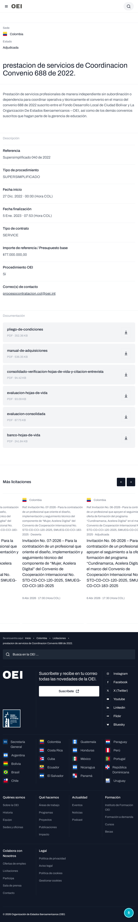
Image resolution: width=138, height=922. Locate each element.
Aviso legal (46, 865)
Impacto (44, 834)
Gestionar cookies (50, 880)
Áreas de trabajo (49, 805)
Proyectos (45, 819)
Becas (109, 831)
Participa (8, 878)
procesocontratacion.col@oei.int (29, 293)
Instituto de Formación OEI (119, 807)
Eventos (77, 805)
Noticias (77, 812)
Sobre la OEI (11, 805)
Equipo (7, 819)
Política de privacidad (52, 858)
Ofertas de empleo (14, 863)
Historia (8, 812)
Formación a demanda (119, 816)
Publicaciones (48, 827)
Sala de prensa (12, 885)
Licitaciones (59, 638)
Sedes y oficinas (13, 827)
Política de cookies (50, 873)
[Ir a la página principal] (16, 6)
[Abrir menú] (6, 6)
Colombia (41, 638)
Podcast (77, 819)
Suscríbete (69, 691)
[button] (121, 482)
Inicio (28, 638)
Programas (46, 812)
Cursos (109, 824)
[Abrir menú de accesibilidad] (129, 913)
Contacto (8, 892)
